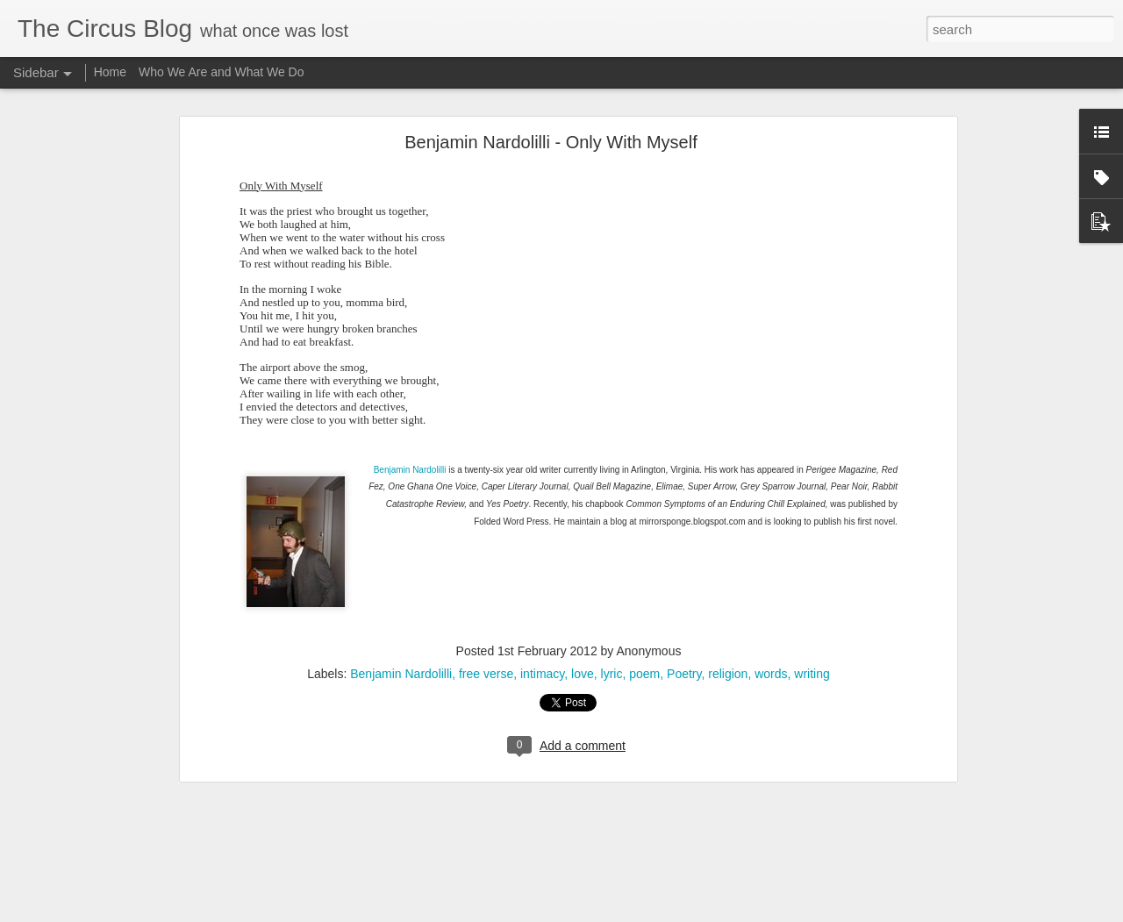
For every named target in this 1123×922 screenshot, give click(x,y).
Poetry (684, 644)
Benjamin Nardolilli (410, 439)
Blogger (655, 912)
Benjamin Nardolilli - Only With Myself (550, 111)
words (771, 644)
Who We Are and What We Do (221, 72)
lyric (612, 644)
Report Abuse (706, 912)
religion (727, 644)
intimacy (542, 644)
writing (811, 644)
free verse (486, 644)
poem (644, 644)
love (582, 644)
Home (110, 72)
